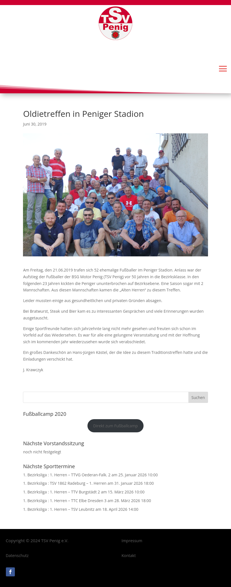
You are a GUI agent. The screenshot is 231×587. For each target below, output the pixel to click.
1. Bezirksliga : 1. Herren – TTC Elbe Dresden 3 (64, 500)
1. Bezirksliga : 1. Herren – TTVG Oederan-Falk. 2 (66, 474)
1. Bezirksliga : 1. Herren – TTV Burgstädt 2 (61, 492)
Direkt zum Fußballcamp (115, 425)
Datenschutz (17, 555)
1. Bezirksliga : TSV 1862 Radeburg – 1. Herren (65, 483)
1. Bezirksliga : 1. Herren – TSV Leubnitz (58, 509)
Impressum (132, 540)
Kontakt (129, 555)
